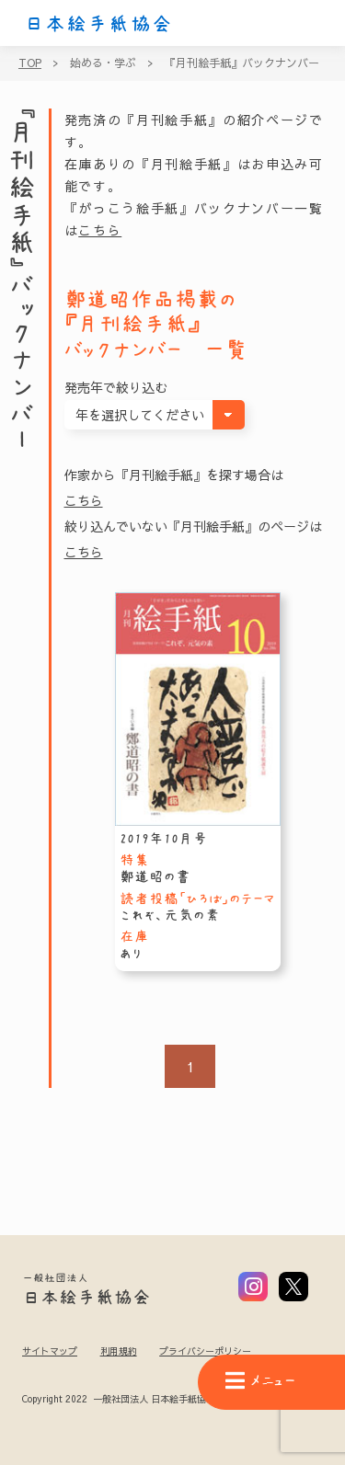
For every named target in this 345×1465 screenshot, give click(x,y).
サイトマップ (49, 1351)
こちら (99, 230)
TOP (29, 62)
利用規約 (118, 1351)
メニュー (260, 1381)
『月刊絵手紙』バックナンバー (242, 62)
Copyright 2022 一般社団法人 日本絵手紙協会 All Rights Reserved (164, 1399)
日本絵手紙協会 (98, 24)
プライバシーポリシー (205, 1351)
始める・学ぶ (103, 62)
